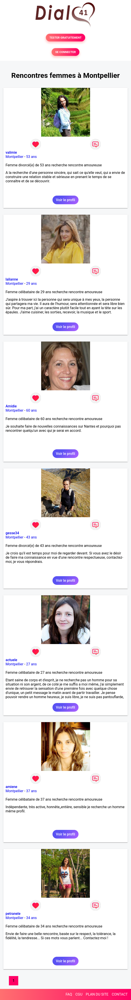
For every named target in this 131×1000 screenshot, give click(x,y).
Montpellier (14, 157)
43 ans (31, 537)
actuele (11, 660)
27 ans (31, 664)
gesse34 (12, 533)
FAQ (69, 994)
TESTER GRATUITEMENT (65, 37)
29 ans (31, 283)
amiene (11, 787)
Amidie (11, 406)
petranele (13, 914)
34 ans (31, 918)
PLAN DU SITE (97, 994)
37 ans (31, 791)
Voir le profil (65, 200)
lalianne (12, 279)
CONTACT (120, 994)
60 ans (31, 410)
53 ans (31, 157)
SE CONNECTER (65, 52)
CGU (79, 994)
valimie (11, 152)
